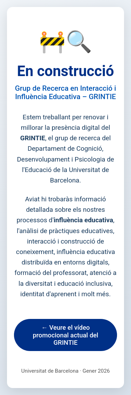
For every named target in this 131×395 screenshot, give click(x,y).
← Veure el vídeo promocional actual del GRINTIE (66, 335)
